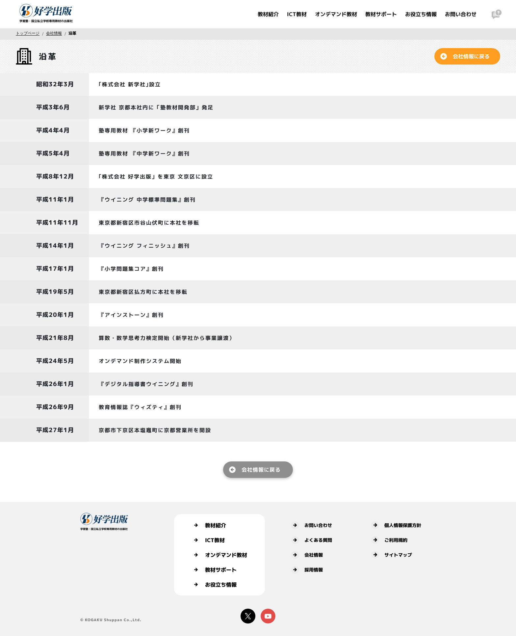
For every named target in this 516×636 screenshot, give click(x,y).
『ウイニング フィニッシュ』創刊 (144, 245)
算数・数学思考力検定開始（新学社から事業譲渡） (167, 338)
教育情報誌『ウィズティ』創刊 (140, 407)
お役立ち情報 (421, 14)
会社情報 (54, 33)
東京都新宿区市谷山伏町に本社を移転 (149, 222)
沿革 (72, 33)
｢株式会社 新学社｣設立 (130, 84)
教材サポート (381, 14)
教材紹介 (268, 14)
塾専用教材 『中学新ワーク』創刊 (144, 153)
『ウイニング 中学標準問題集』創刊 (147, 199)
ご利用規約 (389, 540)
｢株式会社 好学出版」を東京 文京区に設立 (156, 176)
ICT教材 (297, 14)
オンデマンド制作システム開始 (140, 361)
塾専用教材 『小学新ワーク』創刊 (144, 130)
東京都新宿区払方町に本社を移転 (143, 291)
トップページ (27, 33)
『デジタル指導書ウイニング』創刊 (146, 384)
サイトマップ (391, 555)
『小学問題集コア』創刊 (131, 268)
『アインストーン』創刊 (131, 314)
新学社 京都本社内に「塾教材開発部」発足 (156, 107)
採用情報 (307, 570)
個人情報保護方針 (396, 525)
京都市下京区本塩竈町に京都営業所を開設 (155, 430)
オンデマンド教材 (336, 14)
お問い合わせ (461, 14)
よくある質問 (311, 540)
